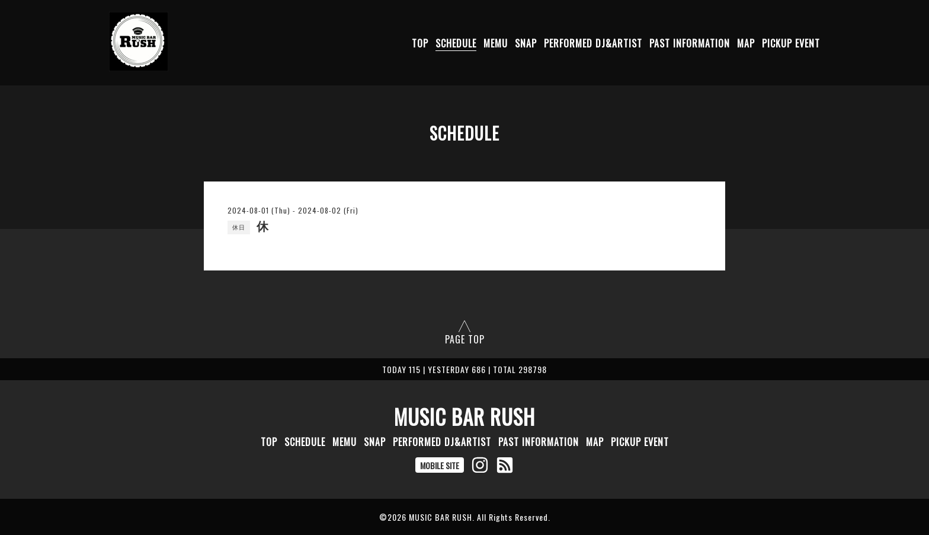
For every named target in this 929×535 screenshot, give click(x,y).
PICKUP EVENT (791, 43)
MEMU (495, 43)
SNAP (526, 43)
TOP (420, 43)
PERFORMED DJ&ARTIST (593, 43)
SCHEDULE (455, 43)
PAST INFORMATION (689, 43)
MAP (746, 43)
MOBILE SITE (439, 465)
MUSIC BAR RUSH (464, 416)
